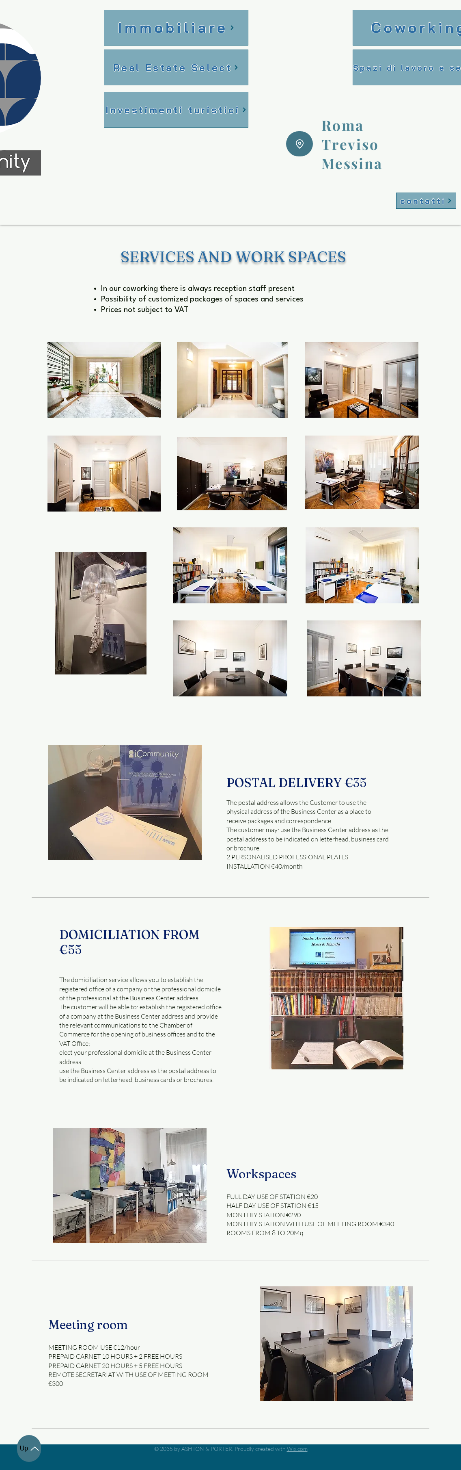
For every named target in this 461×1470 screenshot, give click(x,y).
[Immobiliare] (176, 28)
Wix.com (297, 1448)
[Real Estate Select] (176, 67)
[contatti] (426, 201)
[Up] (29, 1448)
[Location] (299, 143)
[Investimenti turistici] (176, 110)
